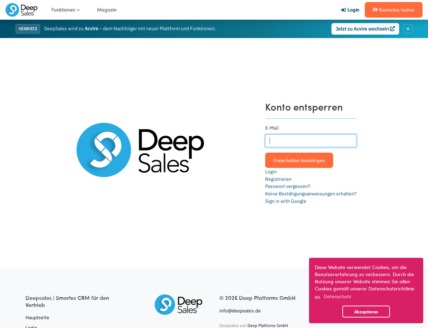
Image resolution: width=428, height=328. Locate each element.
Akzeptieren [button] (366, 311)
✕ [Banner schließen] (408, 28)
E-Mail (272, 127)
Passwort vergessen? (287, 186)
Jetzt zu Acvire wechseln (365, 28)
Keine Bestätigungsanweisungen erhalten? (311, 193)
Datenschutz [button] (337, 296)
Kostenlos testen (393, 9)
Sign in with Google (285, 201)
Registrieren (278, 179)
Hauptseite (37, 317)
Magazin (107, 9)
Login (350, 9)
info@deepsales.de (240, 310)
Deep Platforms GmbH (267, 325)
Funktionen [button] (65, 9)
